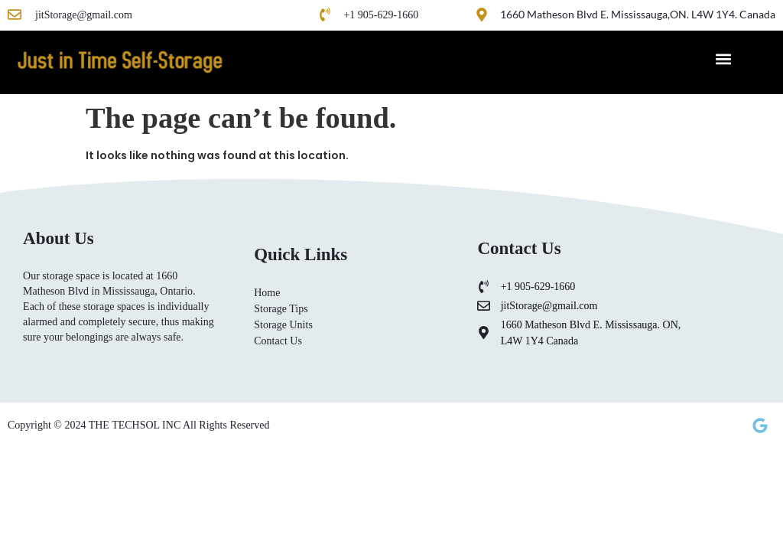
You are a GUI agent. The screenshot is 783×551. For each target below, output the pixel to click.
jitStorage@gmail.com (83, 15)
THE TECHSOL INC (136, 425)
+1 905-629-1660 (380, 15)
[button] (723, 58)
